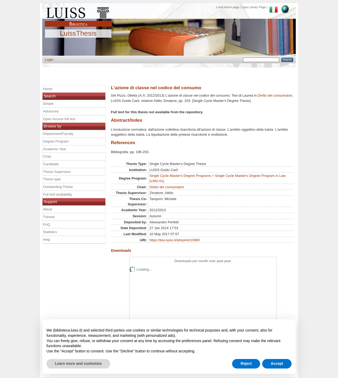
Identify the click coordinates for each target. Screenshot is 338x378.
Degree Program (56, 141)
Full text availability (57, 194)
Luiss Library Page (254, 7)
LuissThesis (78, 33)
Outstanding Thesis (58, 187)
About (47, 209)
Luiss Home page (227, 7)
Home (47, 89)
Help (46, 240)
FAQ (46, 224)
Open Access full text (59, 119)
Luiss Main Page (78, 12)
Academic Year (54, 149)
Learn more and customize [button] (78, 363)
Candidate (51, 164)
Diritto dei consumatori (275, 95)
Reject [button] (246, 363)
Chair (47, 156)
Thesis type (52, 179)
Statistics (50, 232)
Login (49, 60)
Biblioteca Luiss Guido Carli (78, 21)
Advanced (50, 111)
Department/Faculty (58, 134)
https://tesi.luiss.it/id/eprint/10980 (174, 240)
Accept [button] (277, 363)
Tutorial (48, 217)
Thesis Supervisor (57, 172)
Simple (48, 104)
